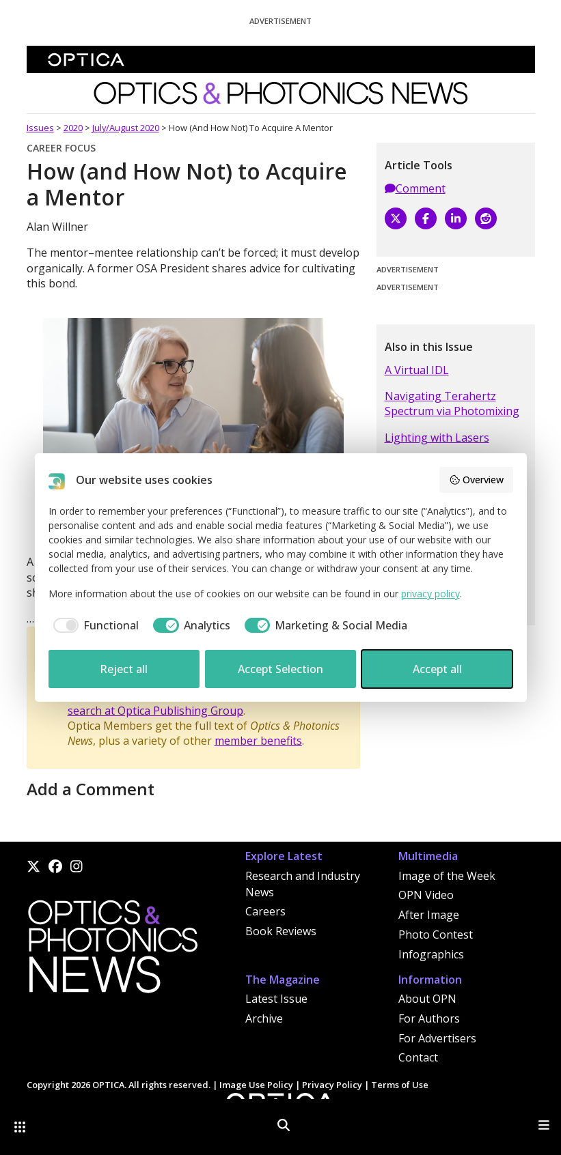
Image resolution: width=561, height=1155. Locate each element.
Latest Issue (276, 998)
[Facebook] (426, 218)
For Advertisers (437, 1038)
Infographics (431, 954)
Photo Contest (435, 934)
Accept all (437, 668)
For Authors (429, 1018)
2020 (73, 128)
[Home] (112, 950)
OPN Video (426, 894)
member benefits (258, 740)
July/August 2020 (125, 128)
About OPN (427, 998)
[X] (396, 218)
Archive (264, 1018)
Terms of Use (399, 1085)
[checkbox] (94, 625)
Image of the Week (446, 875)
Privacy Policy (332, 1085)
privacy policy (430, 593)
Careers (265, 911)
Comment (415, 188)
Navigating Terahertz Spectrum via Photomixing (452, 403)
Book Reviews (280, 931)
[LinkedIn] (456, 218)
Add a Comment (90, 789)
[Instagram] (76, 866)
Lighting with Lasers (437, 437)
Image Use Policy (256, 1085)
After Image (428, 914)
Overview (476, 479)
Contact (418, 1057)
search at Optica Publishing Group (155, 710)
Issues (40, 128)
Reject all (124, 668)
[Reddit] (486, 218)
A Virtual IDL (417, 369)
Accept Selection (280, 668)
